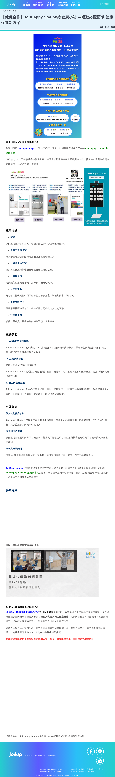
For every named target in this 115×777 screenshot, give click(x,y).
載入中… (57, 690)
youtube (99, 760)
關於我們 (29, 756)
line (99, 751)
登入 (101, 4)
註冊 (107, 4)
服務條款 (52, 756)
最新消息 (13, 11)
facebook (90, 751)
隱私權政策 (40, 756)
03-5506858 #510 (55, 769)
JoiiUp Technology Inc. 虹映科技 (52, 775)
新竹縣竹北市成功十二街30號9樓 (91, 769)
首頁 (4, 11)
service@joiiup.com (56, 771)
